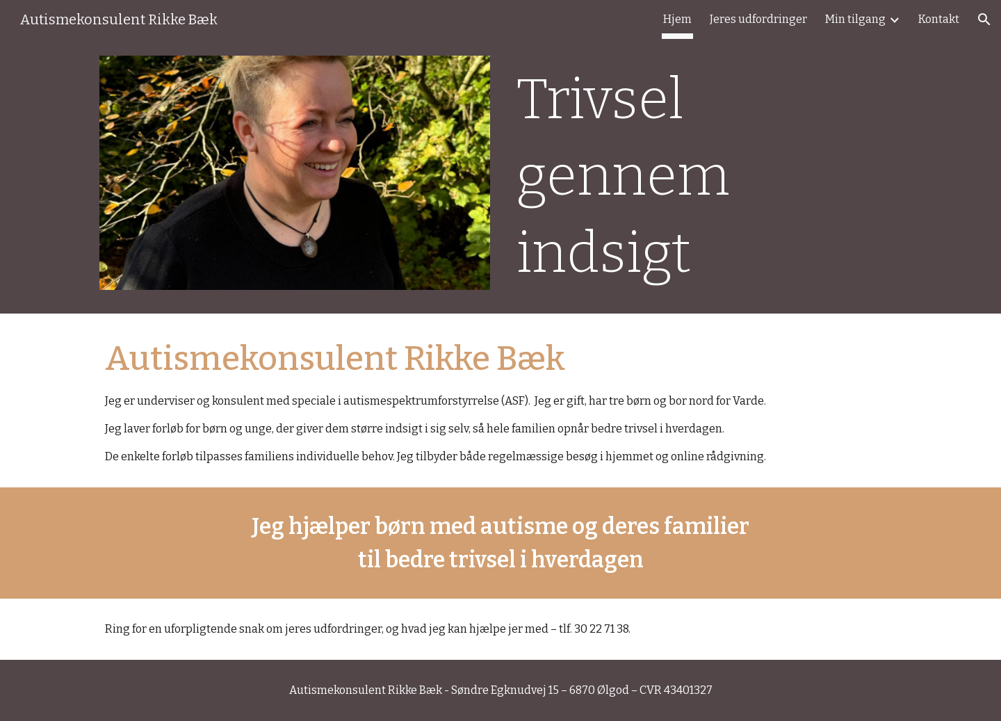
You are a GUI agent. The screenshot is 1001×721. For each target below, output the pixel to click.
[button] (984, 19)
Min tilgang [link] (855, 19)
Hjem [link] (677, 19)
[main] (706, 176)
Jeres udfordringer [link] (758, 19)
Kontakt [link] (938, 19)
